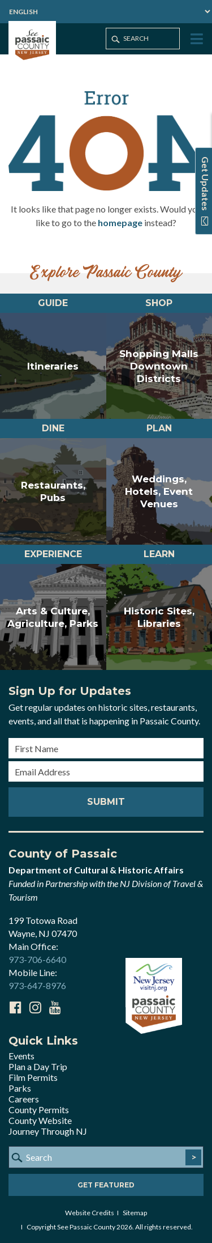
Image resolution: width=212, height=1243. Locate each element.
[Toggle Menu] (195, 39)
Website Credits (89, 1212)
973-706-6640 (37, 959)
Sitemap (135, 1212)
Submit (106, 801)
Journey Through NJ (47, 1131)
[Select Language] (106, 11)
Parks (19, 1088)
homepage (120, 222)
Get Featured (106, 1185)
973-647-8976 (37, 985)
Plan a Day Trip (37, 1066)
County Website (40, 1120)
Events (21, 1055)
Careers (23, 1098)
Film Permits (33, 1077)
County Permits (38, 1109)
